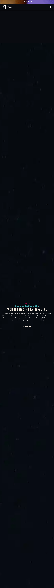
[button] (50, 7)
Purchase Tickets (27, 2)
